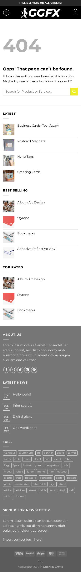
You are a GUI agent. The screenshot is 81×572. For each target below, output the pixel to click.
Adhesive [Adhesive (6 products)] (10, 452)
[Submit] (74, 91)
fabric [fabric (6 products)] (68, 459)
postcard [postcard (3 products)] (30, 477)
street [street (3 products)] (32, 490)
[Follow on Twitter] (20, 370)
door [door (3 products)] (47, 459)
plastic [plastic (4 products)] (8, 477)
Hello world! (22, 394)
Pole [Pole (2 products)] (19, 477)
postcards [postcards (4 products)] (46, 477)
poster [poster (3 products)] (59, 477)
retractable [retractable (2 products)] (39, 484)
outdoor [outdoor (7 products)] (62, 471)
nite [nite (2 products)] (51, 471)
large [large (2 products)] (30, 471)
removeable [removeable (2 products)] (21, 484)
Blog (40, 561)
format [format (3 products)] (27, 465)
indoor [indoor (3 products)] (8, 471)
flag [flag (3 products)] (6, 465)
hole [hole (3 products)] (65, 465)
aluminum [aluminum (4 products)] (26, 452)
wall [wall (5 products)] (71, 490)
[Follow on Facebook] (6, 370)
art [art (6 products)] (38, 452)
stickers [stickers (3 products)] (20, 490)
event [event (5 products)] (57, 459)
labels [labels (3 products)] (19, 471)
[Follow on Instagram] (13, 370)
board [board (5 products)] (60, 452)
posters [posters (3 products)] (71, 477)
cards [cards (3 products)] (7, 459)
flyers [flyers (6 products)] (16, 465)
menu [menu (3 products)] (41, 471)
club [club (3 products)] (17, 459)
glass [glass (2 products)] (38, 465)
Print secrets (22, 405)
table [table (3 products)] (43, 490)
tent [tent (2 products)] (52, 490)
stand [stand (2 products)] (62, 484)
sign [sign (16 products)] (52, 484)
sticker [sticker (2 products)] (8, 490)
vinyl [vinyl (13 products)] (62, 490)
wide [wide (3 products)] (7, 496)
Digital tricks (22, 416)
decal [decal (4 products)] (37, 459)
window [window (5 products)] (19, 496)
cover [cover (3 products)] (27, 459)
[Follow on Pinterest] (34, 370)
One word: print (25, 428)
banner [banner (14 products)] (48, 452)
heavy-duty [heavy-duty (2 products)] (52, 465)
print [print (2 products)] (7, 484)
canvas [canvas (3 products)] (72, 452)
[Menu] (6, 12)
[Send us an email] (27, 370)
